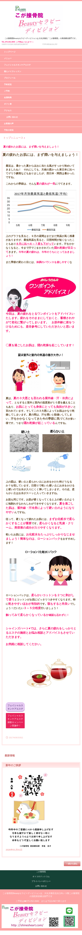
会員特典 (8, 97)
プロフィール (9, 78)
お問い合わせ (12, 117)
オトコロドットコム (41, 876)
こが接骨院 (41, 872)
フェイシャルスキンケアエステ (17, 65)
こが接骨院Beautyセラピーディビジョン (41, 8)
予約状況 (8, 84)
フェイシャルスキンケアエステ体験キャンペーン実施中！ (15, 720)
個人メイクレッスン (12, 71)
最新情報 (10, 755)
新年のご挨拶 (13, 765)
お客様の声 (9, 123)
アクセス (8, 110)
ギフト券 (8, 104)
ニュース (18, 137)
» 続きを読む (72, 864)
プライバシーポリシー (41, 881)
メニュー (8, 58)
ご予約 (7, 91)
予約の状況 (9, 130)
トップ (7, 137)
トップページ (9, 52)
